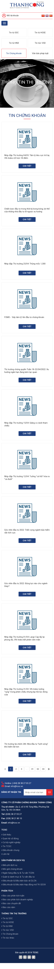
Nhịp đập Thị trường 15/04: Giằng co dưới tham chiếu (26, 424)
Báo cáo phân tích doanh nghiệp (17, 899)
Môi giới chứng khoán (11, 869)
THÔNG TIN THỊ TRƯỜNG (14, 913)
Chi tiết (27, 166)
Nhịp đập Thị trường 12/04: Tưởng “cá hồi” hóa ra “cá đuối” (27, 477)
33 (43, 769)
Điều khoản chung (10, 850)
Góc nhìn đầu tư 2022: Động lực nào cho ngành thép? (25, 584)
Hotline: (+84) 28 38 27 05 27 (18, 783)
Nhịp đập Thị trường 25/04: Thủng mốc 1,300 (24, 263)
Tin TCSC (6, 846)
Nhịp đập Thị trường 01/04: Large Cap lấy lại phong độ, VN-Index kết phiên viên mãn (24, 638)
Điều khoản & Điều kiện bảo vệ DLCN (18, 880)
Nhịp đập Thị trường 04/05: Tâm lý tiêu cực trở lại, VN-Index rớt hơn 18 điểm (27, 156)
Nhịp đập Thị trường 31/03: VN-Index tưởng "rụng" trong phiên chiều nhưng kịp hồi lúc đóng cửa (25, 692)
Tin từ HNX (14, 43)
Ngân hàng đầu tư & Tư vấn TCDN (17, 873)
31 (32, 769)
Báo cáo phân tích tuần (12, 895)
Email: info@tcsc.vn (14, 786)
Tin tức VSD (40, 43)
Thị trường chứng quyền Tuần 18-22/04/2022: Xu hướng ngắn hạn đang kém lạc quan (26, 370)
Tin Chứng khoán (14, 53)
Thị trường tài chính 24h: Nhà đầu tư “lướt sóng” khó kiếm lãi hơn (26, 745)
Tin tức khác (7, 938)
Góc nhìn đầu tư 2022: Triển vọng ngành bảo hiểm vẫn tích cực (27, 531)
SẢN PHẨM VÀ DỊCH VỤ (13, 860)
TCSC (4, 830)
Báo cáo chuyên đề (11, 903)
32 (38, 769)
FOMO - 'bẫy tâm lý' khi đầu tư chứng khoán (24, 317)
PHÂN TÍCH (7, 891)
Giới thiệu (6, 834)
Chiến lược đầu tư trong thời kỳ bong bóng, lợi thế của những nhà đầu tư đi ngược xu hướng (27, 210)
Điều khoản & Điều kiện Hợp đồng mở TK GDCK (23, 884)
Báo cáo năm (8, 907)
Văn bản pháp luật (40, 53)
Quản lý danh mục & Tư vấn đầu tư (18, 877)
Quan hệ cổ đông (10, 838)
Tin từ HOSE (40, 32)
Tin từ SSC (14, 32)
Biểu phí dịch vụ (9, 865)
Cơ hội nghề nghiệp (10, 842)
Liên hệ (5, 854)
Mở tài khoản (10, 15)
